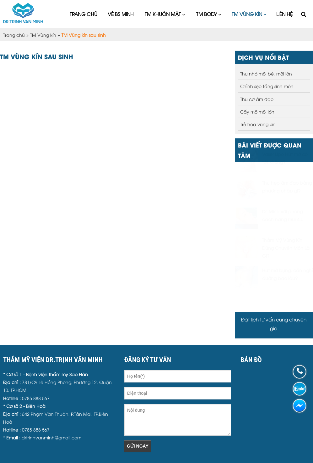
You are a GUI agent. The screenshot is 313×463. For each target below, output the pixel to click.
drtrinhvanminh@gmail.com (51, 437)
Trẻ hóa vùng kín (258, 124)
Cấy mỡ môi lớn (257, 111)
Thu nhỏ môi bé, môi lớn (266, 73)
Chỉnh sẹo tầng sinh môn (267, 86)
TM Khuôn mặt (163, 13)
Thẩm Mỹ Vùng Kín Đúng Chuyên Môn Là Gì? (286, 263)
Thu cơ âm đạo (256, 99)
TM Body (206, 13)
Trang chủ (83, 13)
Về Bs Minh (121, 13)
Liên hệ (284, 13)
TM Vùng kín (247, 13)
